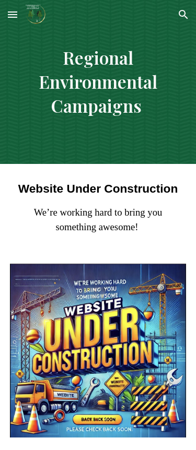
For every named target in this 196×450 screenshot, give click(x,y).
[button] (12, 14)
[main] (98, 82)
